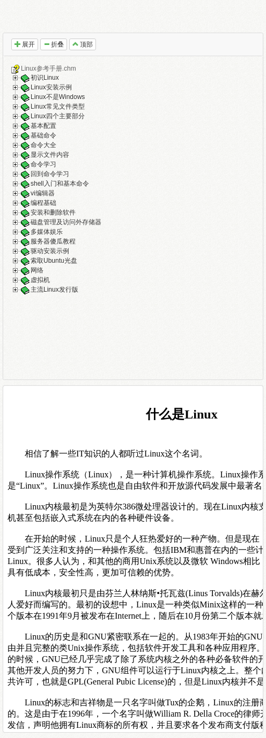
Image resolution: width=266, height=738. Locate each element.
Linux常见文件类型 (58, 107)
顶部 (82, 44)
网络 (37, 271)
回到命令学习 (50, 174)
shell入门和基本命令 (60, 184)
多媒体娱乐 (47, 232)
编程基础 (43, 203)
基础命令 (43, 136)
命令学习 (43, 165)
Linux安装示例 (51, 88)
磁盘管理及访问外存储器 (66, 222)
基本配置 (43, 126)
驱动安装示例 (50, 251)
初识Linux (45, 78)
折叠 (53, 44)
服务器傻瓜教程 (53, 242)
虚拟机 (40, 280)
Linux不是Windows (58, 97)
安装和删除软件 (53, 213)
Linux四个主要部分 (58, 116)
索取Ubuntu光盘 (54, 261)
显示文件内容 (50, 155)
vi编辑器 (43, 193)
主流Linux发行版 (54, 290)
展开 (24, 44)
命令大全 (43, 145)
